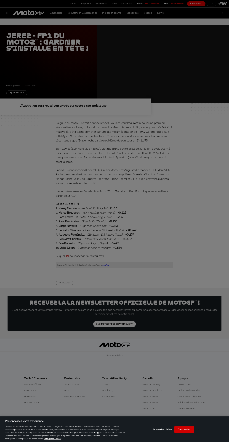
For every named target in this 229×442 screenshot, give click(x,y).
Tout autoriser (184, 429)
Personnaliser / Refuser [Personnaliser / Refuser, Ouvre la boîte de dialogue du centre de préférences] (162, 429)
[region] (114, 429)
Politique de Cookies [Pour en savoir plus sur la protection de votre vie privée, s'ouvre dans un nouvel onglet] (52, 439)
